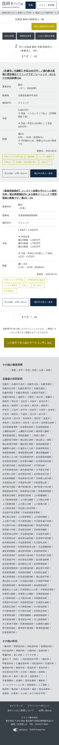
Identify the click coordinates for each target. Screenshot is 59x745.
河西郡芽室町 (40, 598)
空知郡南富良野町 (31, 512)
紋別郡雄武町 (27, 568)
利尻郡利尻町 (9, 546)
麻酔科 (42, 680)
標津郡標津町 (42, 628)
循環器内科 (46, 646)
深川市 (17, 418)
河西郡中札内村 (10, 602)
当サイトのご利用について (20, 710)
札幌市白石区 (9, 388)
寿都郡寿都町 (9, 452)
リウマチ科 (30, 655)
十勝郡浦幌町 (24, 615)
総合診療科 (44, 689)
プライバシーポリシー (39, 705)
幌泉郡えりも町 (10, 589)
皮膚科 (19, 680)
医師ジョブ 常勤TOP (44, 13)
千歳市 (24, 414)
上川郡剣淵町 (40, 517)
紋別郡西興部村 (10, 568)
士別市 (42, 410)
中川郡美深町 (24, 521)
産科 (16, 676)
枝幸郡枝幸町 (9, 542)
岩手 (20, 370)
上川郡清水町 (24, 598)
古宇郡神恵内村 (10, 469)
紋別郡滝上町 (24, 564)
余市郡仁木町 (9, 474)
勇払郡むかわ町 (10, 581)
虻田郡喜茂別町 (10, 461)
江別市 (14, 410)
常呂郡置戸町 (9, 559)
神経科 (32, 672)
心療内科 (31, 650)
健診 (34, 689)
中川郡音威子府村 (42, 521)
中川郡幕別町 (24, 606)
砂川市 (42, 414)
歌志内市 (6, 418)
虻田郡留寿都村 (43, 457)
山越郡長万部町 (10, 440)
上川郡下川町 (9, 521)
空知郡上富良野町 (27, 508)
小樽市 (30, 397)
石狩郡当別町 (47, 422)
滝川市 (33, 414)
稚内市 (35, 405)
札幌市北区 (32, 384)
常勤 (30, 5)
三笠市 (5, 414)
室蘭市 (48, 397)
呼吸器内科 (19, 646)
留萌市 (14, 405)
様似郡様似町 (40, 585)
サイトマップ (16, 705)
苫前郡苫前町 (24, 529)
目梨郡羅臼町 (9, 632)
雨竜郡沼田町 (24, 495)
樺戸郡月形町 (9, 487)
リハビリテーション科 (13, 685)
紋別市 (33, 410)
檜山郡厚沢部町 (10, 444)
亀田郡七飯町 (42, 431)
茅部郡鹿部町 (9, 435)
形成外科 (31, 667)
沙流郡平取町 (42, 581)
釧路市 (5, 401)
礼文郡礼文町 (40, 542)
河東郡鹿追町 (42, 594)
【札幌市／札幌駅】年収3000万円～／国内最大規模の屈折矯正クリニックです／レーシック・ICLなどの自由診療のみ (29, 74)
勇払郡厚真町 (9, 576)
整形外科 (20, 667)
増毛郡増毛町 (42, 525)
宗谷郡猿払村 (9, 538)
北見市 (24, 401)
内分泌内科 (7, 650)
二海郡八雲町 (38, 435)
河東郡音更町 (47, 589)
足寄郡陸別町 (9, 615)
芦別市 (5, 410)
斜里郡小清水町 (26, 555)
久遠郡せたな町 (26, 448)
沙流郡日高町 (27, 581)
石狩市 (26, 422)
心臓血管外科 (22, 663)
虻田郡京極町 (27, 461)
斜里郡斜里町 (40, 551)
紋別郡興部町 (40, 564)
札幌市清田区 (9, 397)
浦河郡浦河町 (24, 585)
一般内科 (6, 646)
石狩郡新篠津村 (10, 427)
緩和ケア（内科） (11, 659)
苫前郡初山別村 (10, 534)
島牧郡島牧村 (42, 448)
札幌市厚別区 (22, 392)
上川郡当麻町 (27, 499)
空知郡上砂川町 (43, 478)
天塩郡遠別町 (27, 534)
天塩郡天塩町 (42, 534)
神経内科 (20, 650)
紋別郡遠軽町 (42, 559)
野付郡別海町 (9, 628)
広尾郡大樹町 (42, 602)
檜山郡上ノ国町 (43, 440)
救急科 (14, 689)
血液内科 (43, 650)
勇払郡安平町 (42, 576)
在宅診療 (25, 689)
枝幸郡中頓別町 (43, 538)
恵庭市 (46, 418)
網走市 (5, 405)
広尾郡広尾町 (9, 606)
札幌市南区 (39, 388)
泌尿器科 (34, 676)
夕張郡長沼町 (24, 482)
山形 (41, 370)
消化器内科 (32, 646)
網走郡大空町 (42, 568)
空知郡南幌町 (9, 478)
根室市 (14, 414)
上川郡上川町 (24, 504)
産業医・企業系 (10, 693)
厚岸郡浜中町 (24, 619)
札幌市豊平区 (24, 388)
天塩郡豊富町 (24, 542)
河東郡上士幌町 (26, 594)
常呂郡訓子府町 (43, 555)
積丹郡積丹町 (27, 469)
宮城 (27, 370)
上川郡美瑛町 (9, 508)
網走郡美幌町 (9, 551)
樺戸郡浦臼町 (24, 487)
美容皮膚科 (30, 680)
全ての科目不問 (37, 693)
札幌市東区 (46, 384)
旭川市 (39, 397)
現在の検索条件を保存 (44, 26)
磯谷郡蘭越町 (42, 452)
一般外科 (44, 659)
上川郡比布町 (42, 499)
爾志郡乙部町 (27, 444)
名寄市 (51, 410)
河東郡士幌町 (9, 594)
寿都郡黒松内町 (26, 452)
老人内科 (18, 655)
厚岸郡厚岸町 (9, 619)
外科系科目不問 (10, 672)
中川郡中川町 (9, 525)
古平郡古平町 (42, 469)
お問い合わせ (45, 710)
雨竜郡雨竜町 (44, 491)
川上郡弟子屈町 (10, 623)
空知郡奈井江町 (26, 478)
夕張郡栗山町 (40, 482)
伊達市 (5, 422)
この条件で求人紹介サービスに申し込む (29, 342)
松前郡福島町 (42, 427)
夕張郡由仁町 (9, 482)
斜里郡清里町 (9, 555)
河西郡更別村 (27, 602)
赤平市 (24, 410)
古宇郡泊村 (39, 465)
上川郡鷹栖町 (40, 495)
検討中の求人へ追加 (43, 173)
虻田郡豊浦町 (9, 572)
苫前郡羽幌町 (40, 529)
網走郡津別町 (24, 551)
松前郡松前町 (27, 427)
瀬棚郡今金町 (9, 448)
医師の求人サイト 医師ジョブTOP (16, 13)
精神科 (42, 672)
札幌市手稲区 (38, 392)
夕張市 (33, 401)
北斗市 (35, 422)
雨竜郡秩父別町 (28, 491)
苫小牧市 (25, 405)
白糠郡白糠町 (42, 623)
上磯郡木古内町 (26, 431)
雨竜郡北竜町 (9, 495)
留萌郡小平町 (9, 529)
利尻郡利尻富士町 (27, 546)
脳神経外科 (7, 667)
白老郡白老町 (40, 572)
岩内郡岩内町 (24, 465)
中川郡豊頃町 (9, 611)
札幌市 (5, 384)
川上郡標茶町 (40, 619)
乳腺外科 (49, 663)
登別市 (37, 418)
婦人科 (24, 676)
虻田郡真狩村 (27, 457)
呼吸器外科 (7, 663)
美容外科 (43, 667)
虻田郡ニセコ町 (10, 457)
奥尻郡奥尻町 (42, 444)
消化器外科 (37, 663)
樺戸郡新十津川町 (42, 487)
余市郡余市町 (24, 474)
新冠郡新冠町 (9, 585)
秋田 (34, 370)
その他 (23, 693)
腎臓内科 (6, 655)
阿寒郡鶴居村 (27, 623)
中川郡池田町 (40, 606)
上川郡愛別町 (9, 504)
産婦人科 (6, 676)
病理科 (5, 689)
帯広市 (14, 401)
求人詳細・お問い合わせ (15, 173)
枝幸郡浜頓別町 (26, 538)
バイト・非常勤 (46, 5)
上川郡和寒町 (24, 517)
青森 (13, 370)
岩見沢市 (43, 401)
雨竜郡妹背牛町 (10, 491)
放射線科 (31, 685)
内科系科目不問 (30, 659)
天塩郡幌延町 (44, 546)
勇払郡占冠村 (9, 517)
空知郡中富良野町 (11, 512)
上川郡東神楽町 (10, 499)
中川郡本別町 (24, 611)
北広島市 (15, 422)
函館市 (21, 397)
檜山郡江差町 (27, 440)
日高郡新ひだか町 (29, 589)
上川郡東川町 (40, 504)
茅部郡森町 (23, 435)
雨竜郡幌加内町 (26, 525)
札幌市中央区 (18, 384)
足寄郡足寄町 (40, 611)
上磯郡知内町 (9, 431)
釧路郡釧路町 (40, 615)
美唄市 (44, 405)
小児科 (23, 672)
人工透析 (42, 685)
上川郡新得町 (9, 598)
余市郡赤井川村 (41, 474)
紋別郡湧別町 (9, 564)
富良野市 (27, 418)
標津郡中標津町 (26, 628)
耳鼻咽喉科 (7, 680)
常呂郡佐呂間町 (26, 559)
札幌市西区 (7, 392)
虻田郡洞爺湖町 (26, 576)
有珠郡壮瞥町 (24, 572)
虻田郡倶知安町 (43, 461)
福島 (48, 370)
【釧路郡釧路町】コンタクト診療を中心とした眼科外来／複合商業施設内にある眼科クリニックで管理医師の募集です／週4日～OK (29, 194)
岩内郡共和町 (9, 465)
